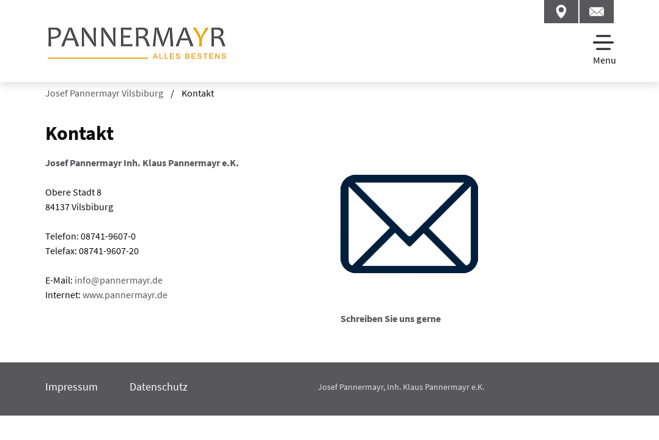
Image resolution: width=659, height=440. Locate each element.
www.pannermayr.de (125, 294)
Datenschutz (159, 387)
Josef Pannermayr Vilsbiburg (104, 93)
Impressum (71, 387)
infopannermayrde (119, 280)
